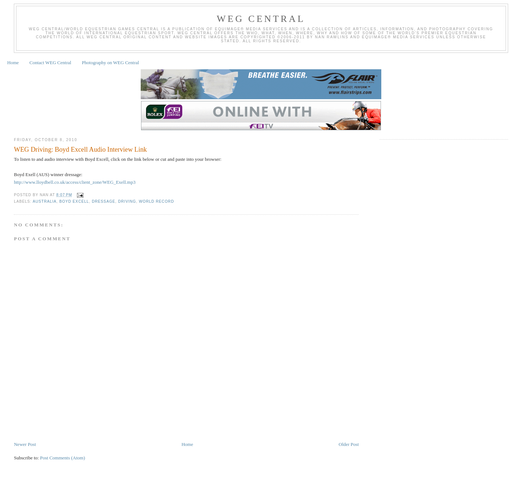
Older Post (349, 444)
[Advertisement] (146, 419)
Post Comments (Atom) (62, 457)
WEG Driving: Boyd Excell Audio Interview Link (80, 149)
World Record (156, 201)
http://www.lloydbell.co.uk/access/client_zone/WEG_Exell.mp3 (74, 182)
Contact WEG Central (50, 62)
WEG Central (261, 18)
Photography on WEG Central (110, 62)
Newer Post (25, 444)
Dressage (103, 201)
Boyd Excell (74, 201)
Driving (127, 201)
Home (13, 62)
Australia (45, 201)
